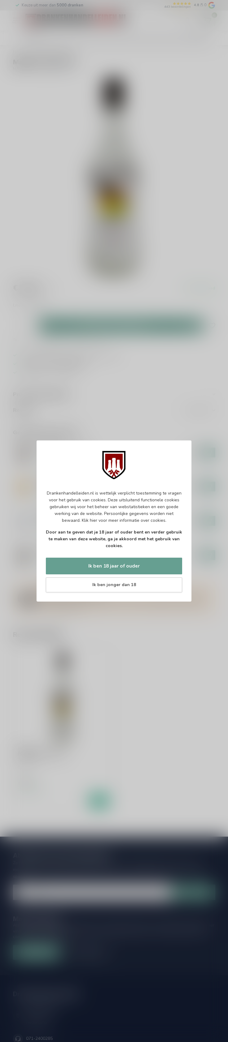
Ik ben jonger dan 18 (114, 585)
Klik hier (89, 520)
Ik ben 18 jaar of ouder (114, 566)
